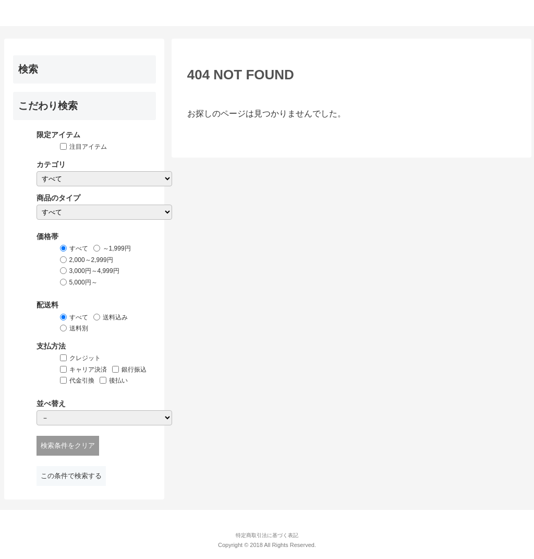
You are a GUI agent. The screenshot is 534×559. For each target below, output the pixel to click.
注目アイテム (88, 146)
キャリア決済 (88, 369)
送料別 (78, 328)
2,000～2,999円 (91, 260)
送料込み (115, 317)
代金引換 (81, 380)
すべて (78, 248)
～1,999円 (117, 248)
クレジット (85, 358)
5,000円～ (83, 282)
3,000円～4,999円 (94, 271)
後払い (118, 380)
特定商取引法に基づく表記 (267, 535)
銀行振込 (134, 369)
